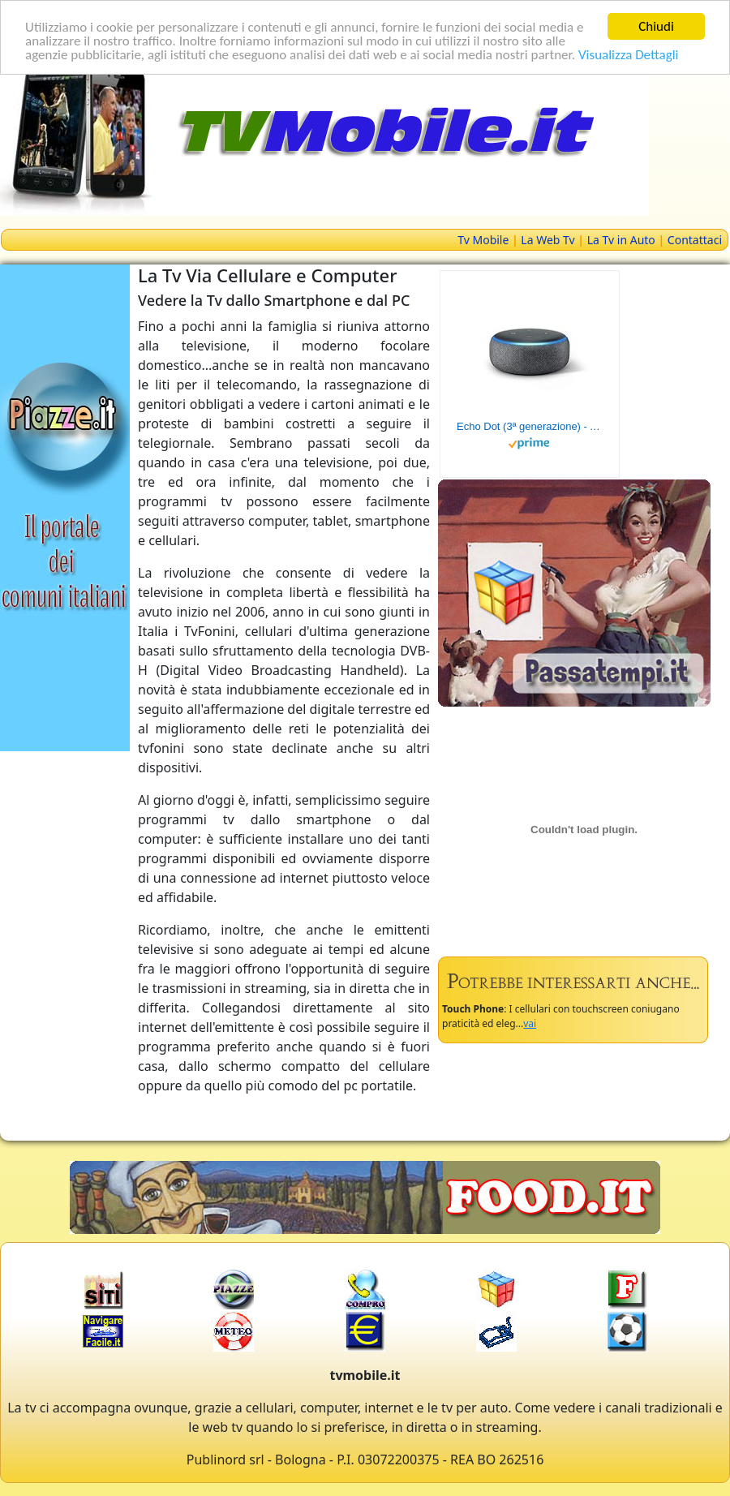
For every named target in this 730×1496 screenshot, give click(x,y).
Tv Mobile (483, 239)
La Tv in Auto (621, 239)
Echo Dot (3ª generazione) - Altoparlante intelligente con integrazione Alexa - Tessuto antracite (530, 426)
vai (529, 1023)
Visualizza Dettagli (628, 53)
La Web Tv (547, 239)
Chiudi (656, 26)
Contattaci (695, 239)
